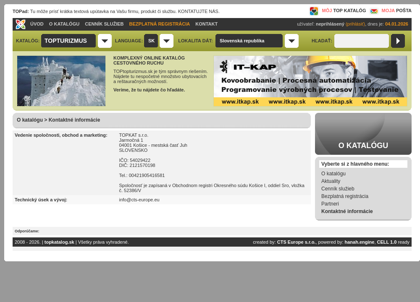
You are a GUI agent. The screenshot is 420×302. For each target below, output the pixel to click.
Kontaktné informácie (347, 211)
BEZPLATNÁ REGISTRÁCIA (159, 23)
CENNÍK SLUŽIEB (104, 23)
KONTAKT (206, 23)
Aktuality (330, 181)
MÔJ (337, 10)
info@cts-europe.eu (139, 199)
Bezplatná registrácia (344, 196)
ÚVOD (37, 23)
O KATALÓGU (64, 23)
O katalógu (333, 174)
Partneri (330, 204)
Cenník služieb (337, 189)
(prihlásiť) (355, 23)
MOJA (390, 10)
